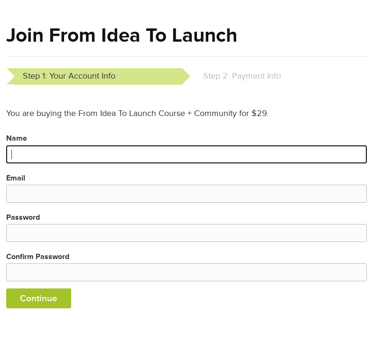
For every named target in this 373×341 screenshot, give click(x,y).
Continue (38, 298)
